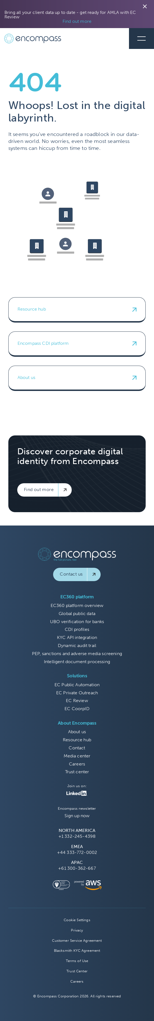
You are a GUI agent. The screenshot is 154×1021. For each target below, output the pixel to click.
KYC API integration (77, 637)
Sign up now (77, 815)
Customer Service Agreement (77, 940)
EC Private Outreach (77, 692)
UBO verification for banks (77, 621)
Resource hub (77, 739)
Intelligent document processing (77, 661)
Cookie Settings (77, 920)
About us (77, 731)
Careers (77, 764)
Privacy (77, 930)
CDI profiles (77, 629)
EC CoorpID (77, 708)
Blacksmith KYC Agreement (77, 950)
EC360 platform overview (77, 605)
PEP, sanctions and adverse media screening (77, 653)
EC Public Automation (77, 684)
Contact (77, 747)
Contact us (71, 574)
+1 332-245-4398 (77, 836)
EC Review (77, 700)
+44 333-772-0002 (77, 852)
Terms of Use (77, 961)
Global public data (77, 613)
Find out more (77, 21)
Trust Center (77, 971)
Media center (77, 756)
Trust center (77, 771)
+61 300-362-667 (77, 868)
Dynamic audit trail (77, 645)
